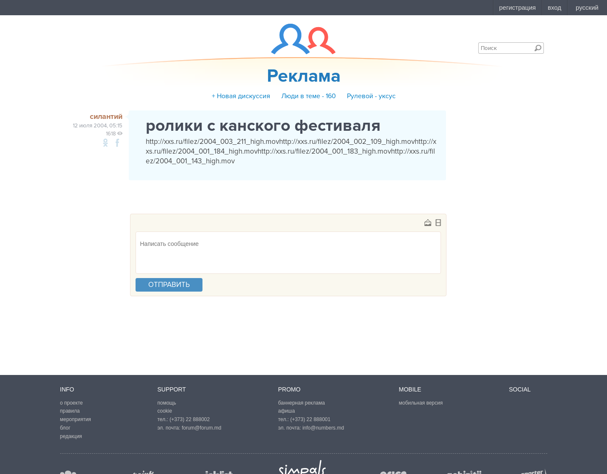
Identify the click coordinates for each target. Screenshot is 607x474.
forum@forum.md (202, 428)
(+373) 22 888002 (189, 419)
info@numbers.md (323, 428)
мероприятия (75, 419)
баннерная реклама (301, 403)
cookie (165, 411)
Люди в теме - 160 (308, 96)
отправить (169, 284)
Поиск (538, 47)
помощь (167, 403)
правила (70, 411)
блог (65, 428)
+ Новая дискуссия (241, 96)
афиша (286, 411)
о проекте (71, 403)
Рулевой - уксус (371, 96)
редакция (71, 436)
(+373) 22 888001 (310, 419)
